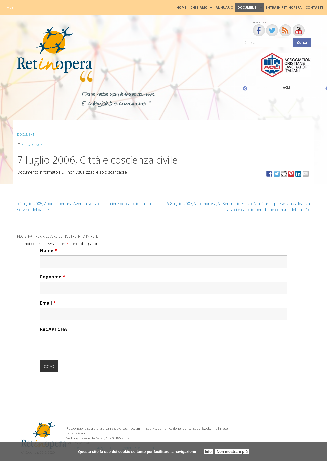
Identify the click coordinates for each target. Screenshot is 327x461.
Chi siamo (199, 7)
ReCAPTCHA (53, 329)
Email (48, 302)
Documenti (247, 7)
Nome (48, 250)
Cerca (302, 42)
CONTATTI (314, 7)
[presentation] (78, 344)
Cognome (52, 276)
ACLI (286, 87)
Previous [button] (245, 88)
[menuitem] (181, 7)
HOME (181, 7)
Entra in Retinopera (284, 7)
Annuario (224, 7)
